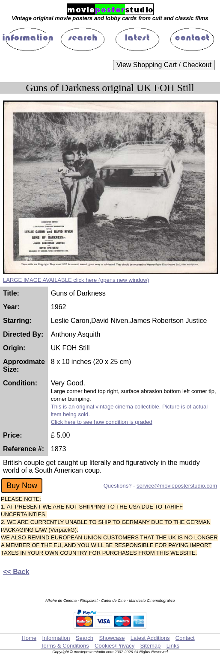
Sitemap (150, 645)
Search (84, 638)
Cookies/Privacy (114, 645)
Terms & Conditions (65, 645)
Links (172, 645)
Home (28, 638)
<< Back (16, 571)
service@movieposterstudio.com (177, 485)
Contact (185, 638)
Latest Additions (150, 638)
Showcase (112, 638)
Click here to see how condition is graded (101, 422)
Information (56, 638)
